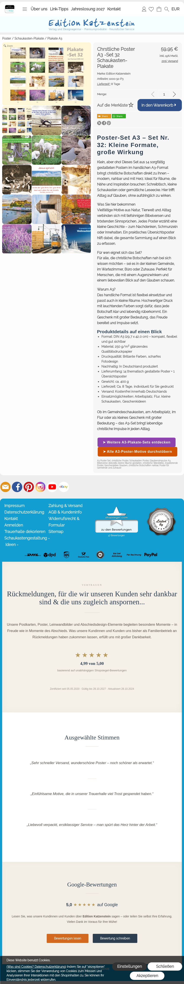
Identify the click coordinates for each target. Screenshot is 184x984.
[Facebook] (17, 487)
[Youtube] (52, 487)
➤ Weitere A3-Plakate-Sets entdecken (136, 442)
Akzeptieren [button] (147, 975)
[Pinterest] (28, 487)
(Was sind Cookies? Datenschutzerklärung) (36, 966)
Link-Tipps (59, 9)
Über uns (39, 9)
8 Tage (108, 84)
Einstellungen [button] (129, 966)
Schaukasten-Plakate (29, 38)
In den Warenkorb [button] (157, 105)
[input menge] (164, 94)
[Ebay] (63, 487)
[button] (24, 9)
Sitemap (55, 531)
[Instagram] (40, 487)
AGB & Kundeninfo (65, 512)
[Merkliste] (151, 9)
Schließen (165, 966)
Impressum (14, 505)
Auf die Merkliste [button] (112, 105)
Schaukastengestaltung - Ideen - (25, 541)
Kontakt (114, 9)
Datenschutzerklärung (24, 512)
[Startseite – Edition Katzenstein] (9, 6)
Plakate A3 (54, 38)
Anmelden (144, 9)
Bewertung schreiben (115, 938)
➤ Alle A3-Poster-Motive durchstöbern (137, 451)
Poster (6, 38)
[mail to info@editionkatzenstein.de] (5, 487)
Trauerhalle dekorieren (24, 531)
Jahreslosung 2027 (88, 9)
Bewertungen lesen (67, 938)
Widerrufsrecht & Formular (63, 521)
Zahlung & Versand (65, 505)
